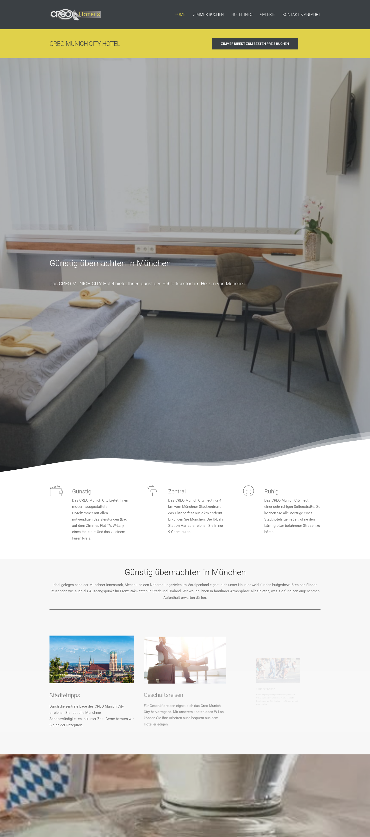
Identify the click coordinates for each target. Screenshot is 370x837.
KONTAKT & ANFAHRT (302, 14)
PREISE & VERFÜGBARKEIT (185, 708)
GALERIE (267, 14)
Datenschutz (290, 809)
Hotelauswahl (266, 809)
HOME (180, 14)
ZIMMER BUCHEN (208, 14)
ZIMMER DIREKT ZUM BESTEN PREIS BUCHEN (255, 44)
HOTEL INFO (242, 14)
